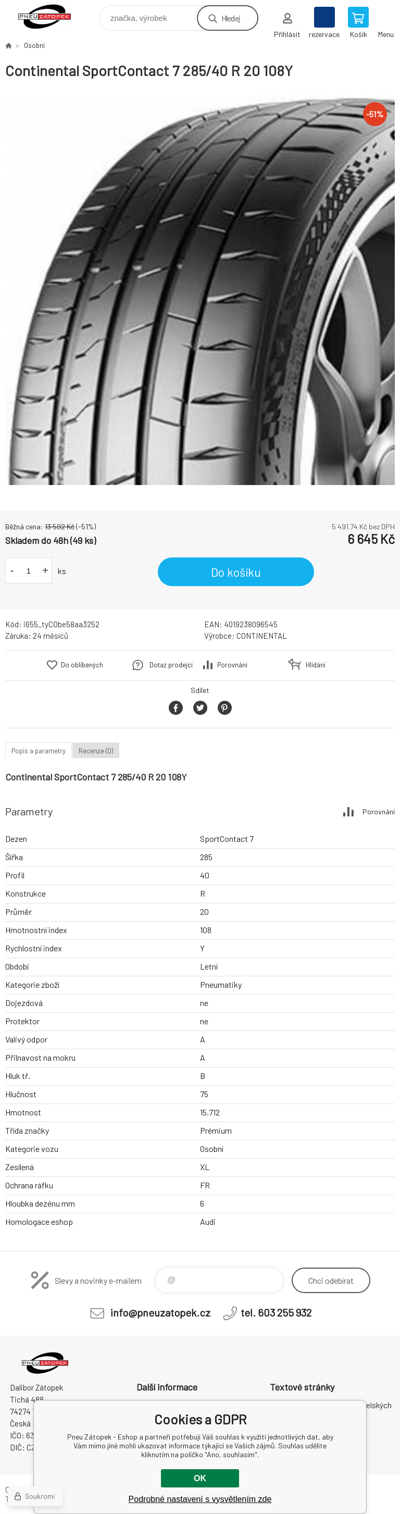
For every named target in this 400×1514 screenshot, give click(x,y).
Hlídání (316, 665)
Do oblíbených (82, 665)
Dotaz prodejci (171, 665)
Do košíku (236, 572)
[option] (200, 290)
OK (200, 1478)
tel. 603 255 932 (276, 1312)
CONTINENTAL (261, 635)
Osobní (34, 45)
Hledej (230, 18)
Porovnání (232, 665)
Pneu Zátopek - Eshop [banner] (51, 15)
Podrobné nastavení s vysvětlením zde (200, 1499)
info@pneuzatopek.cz (160, 1312)
